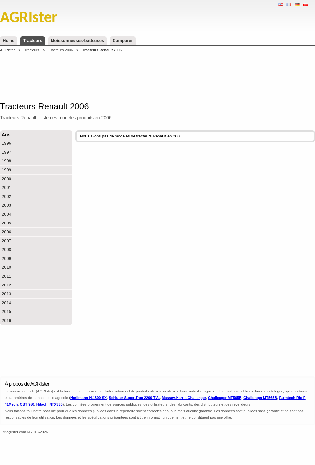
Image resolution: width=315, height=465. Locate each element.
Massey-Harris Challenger (184, 398)
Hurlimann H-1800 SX (88, 398)
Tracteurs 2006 (61, 50)
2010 (6, 267)
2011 (6, 276)
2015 (6, 311)
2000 (6, 178)
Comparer (123, 40)
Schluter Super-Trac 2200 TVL (134, 398)
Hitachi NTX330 (49, 404)
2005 (6, 223)
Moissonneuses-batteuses (77, 40)
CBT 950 (27, 404)
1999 (6, 169)
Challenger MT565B (225, 398)
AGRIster (7, 50)
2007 (6, 240)
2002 (6, 196)
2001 (6, 187)
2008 (6, 249)
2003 (6, 205)
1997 (6, 152)
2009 (6, 258)
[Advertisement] (157, 77)
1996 (6, 143)
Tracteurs (32, 40)
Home (8, 40)
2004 (6, 214)
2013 (6, 293)
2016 (6, 320)
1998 (6, 161)
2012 (6, 285)
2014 (6, 302)
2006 (6, 231)
